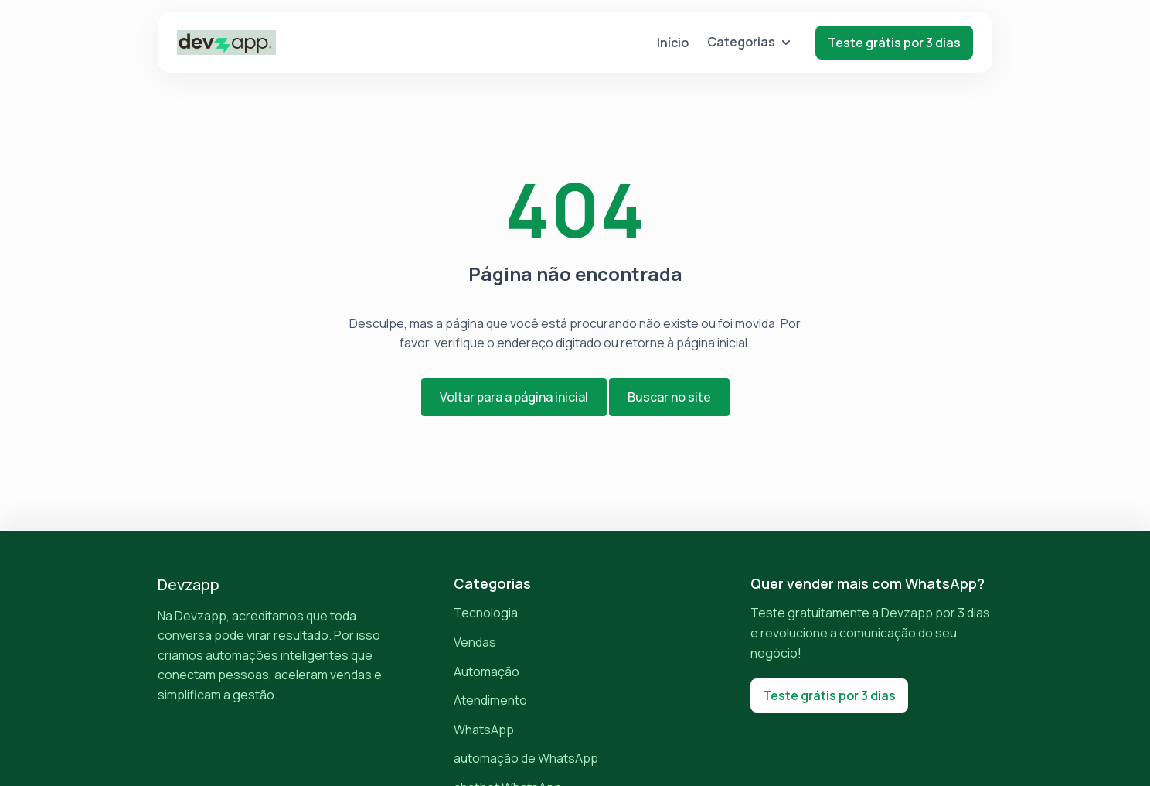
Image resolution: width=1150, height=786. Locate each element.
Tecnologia (486, 612)
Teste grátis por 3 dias (894, 42)
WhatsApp (484, 729)
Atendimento (490, 700)
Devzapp (188, 584)
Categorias (749, 41)
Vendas (475, 642)
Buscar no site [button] (669, 396)
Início (673, 42)
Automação (486, 671)
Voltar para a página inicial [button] (514, 396)
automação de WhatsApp (526, 758)
